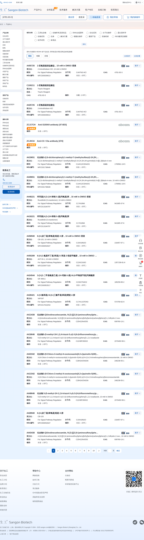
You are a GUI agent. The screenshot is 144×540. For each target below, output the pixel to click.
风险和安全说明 (39, 497)
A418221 (31, 216)
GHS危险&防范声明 (9, 208)
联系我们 (115, 10)
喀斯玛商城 (69, 480)
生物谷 (67, 475)
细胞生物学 (6, 51)
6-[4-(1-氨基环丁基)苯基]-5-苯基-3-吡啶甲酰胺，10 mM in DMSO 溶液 (68, 256)
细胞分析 (6, 158)
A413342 (31, 374)
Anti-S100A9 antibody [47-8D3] (52, 125)
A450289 (31, 256)
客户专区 (89, 10)
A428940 (31, 413)
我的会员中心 (127, 2)
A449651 (31, 177)
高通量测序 (6, 143)
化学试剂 (6, 107)
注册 (20, 2)
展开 (136, 66)
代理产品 (6, 71)
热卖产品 (6, 80)
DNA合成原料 (7, 68)
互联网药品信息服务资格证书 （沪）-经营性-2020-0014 (27, 531)
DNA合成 (6, 123)
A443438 (31, 433)
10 (94, 451)
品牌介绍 (3, 484)
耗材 (4, 101)
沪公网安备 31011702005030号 (103, 531)
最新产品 (6, 77)
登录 (17, 2)
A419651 (31, 157)
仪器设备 (6, 57)
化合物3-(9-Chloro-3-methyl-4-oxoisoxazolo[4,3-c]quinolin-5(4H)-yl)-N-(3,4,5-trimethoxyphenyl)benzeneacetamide (89, 374)
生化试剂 (6, 36)
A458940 (31, 236)
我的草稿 (112, 17)
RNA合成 (6, 125)
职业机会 (3, 497)
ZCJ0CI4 (31, 141)
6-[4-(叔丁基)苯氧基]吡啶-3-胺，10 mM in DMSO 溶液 (61, 236)
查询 (84, 44)
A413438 (31, 315)
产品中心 (38, 10)
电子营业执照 (14, 534)
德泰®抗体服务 (8, 134)
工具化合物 (6, 63)
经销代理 (3, 510)
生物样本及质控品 (8, 66)
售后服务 (5, 212)
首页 (1, 24)
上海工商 (3, 534)
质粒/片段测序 (7, 140)
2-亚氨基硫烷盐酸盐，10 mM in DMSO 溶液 (56, 66)
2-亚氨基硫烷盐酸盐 (46, 85)
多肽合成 (6, 131)
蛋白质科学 (6, 42)
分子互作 (6, 149)
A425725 (31, 105)
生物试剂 (6, 98)
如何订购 (5, 204)
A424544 (31, 275)
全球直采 (51, 9)
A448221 (31, 197)
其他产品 (6, 83)
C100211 (31, 85)
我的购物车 (133, 17)
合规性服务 (6, 161)
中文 (139, 2)
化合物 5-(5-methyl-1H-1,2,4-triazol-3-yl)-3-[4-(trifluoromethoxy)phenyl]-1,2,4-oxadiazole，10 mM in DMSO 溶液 (88, 393)
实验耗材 (6, 54)
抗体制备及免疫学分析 (10, 155)
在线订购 (102, 10)
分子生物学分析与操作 (10, 146)
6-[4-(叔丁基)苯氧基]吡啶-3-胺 (50, 413)
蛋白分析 (6, 152)
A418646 (31, 334)
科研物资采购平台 (72, 484)
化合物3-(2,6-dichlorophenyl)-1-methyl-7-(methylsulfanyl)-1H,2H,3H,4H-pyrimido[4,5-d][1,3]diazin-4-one (85, 157)
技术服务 (63, 10)
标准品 (5, 86)
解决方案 (76, 10)
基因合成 (6, 128)
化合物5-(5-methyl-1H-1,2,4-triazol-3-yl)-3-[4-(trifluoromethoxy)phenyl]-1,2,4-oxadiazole (77, 334)
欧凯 (4, 48)
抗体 (4, 45)
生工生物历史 (5, 493)
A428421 (31, 295)
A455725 (31, 66)
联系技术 (11, 187)
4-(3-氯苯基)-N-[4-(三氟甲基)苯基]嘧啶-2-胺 (56, 295)
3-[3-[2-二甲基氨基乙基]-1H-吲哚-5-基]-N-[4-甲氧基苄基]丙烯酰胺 (66, 275)
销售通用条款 (38, 501)
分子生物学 (6, 39)
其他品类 (6, 110)
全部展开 (127, 56)
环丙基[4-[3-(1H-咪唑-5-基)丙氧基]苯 (53, 216)
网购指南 (36, 475)
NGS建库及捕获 (8, 60)
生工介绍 (3, 480)
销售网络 (3, 501)
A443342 (31, 354)
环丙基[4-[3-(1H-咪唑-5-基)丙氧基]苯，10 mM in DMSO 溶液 (64, 197)
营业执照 (3, 475)
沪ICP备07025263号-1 (82, 531)
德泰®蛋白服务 (8, 137)
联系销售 (11, 192)
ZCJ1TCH (31, 125)
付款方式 (36, 484)
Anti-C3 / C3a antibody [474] (50, 141)
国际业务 (3, 506)
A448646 (31, 393)
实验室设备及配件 (8, 104)
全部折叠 (137, 56)
